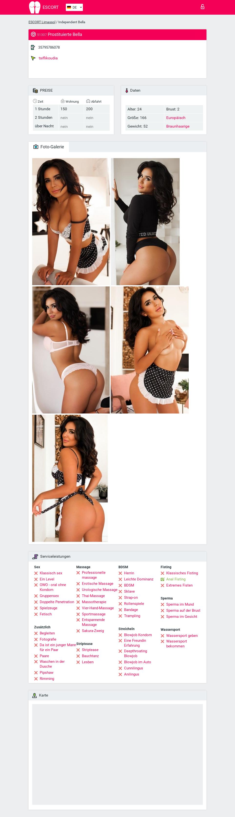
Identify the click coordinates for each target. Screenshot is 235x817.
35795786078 (49, 47)
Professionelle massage (94, 575)
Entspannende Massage (93, 622)
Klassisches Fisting (182, 573)
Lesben (88, 662)
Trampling (132, 616)
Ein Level (47, 579)
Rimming (47, 678)
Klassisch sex (51, 573)
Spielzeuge (48, 608)
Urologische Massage (100, 590)
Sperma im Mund (180, 604)
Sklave (129, 591)
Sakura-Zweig (93, 631)
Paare (44, 656)
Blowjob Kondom (138, 635)
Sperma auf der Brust (183, 610)
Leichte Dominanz (138, 579)
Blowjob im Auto (137, 662)
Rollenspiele (134, 603)
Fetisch (46, 614)
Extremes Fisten (179, 585)
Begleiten (47, 633)
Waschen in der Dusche (52, 664)
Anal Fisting (176, 579)
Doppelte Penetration (57, 602)
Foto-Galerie (48, 146)
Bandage (131, 610)
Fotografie (48, 639)
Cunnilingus (133, 668)
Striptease (90, 650)
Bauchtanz (90, 656)
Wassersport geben (182, 635)
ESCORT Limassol (42, 22)
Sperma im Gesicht (181, 616)
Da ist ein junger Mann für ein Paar (58, 647)
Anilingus (131, 674)
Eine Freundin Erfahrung (135, 643)
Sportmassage (94, 614)
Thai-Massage (93, 596)
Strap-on (131, 597)
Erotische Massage (97, 583)
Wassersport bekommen (176, 643)
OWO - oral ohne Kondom (53, 587)
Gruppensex (49, 596)
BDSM (129, 585)
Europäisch (176, 117)
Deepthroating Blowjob (135, 653)
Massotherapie (94, 602)
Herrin (129, 573)
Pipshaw (46, 672)
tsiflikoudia (44, 58)
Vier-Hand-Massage (98, 608)
